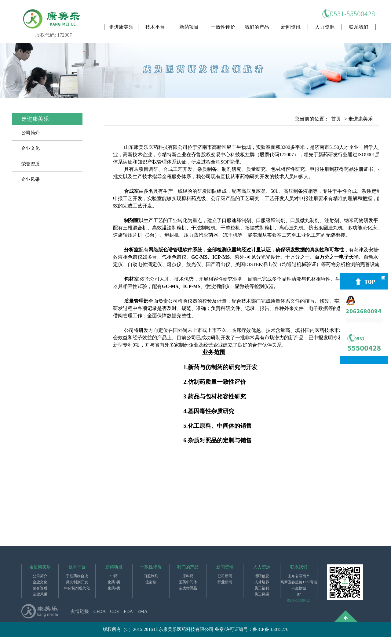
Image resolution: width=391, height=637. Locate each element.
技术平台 (155, 27)
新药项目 (189, 27)
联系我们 (358, 27)
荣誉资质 (30, 163)
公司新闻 (224, 576)
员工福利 (261, 588)
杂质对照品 (188, 588)
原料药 (187, 576)
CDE (114, 611)
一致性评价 (223, 27)
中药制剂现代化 (77, 588)
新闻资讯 (291, 27)
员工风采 (261, 594)
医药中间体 (188, 582)
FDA (128, 611)
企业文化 (30, 148)
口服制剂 (151, 576)
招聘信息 (261, 576)
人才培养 (261, 582)
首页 (336, 118)
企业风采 (30, 179)
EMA (142, 611)
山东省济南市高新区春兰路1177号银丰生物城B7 (298, 585)
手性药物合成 (77, 576)
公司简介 (30, 132)
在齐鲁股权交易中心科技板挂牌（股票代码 (232, 154)
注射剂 (150, 582)
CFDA (99, 611)
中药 (114, 576)
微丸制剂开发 (77, 582)
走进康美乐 (121, 27)
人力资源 (324, 27)
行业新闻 (224, 582)
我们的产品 (257, 27)
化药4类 (114, 588)
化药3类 (114, 582)
